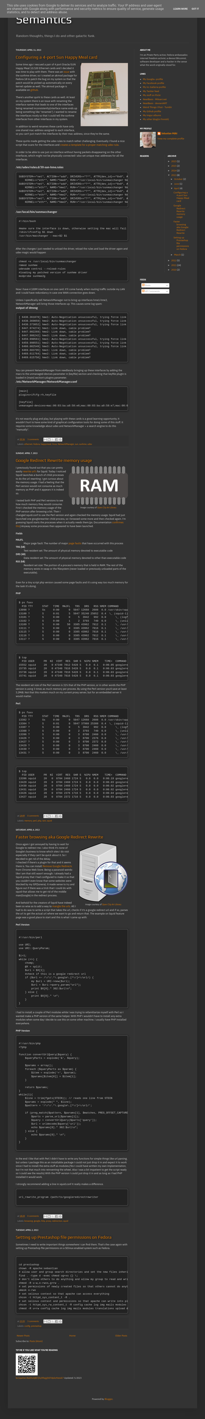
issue (66, 71)
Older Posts (121, 1338)
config (27, 1328)
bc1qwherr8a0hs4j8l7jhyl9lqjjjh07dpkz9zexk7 (39, 1380)
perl (35, 822)
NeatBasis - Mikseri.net (155, 99)
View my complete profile (170, 138)
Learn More (180, 9)
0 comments (33, 817)
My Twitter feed (151, 91)
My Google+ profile (153, 79)
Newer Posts (23, 1338)
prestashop (36, 1328)
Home (72, 1338)
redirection (57, 1223)
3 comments (33, 440)
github (34, 89)
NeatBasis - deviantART (155, 103)
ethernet (28, 445)
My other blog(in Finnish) (156, 119)
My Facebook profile (153, 83)
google (37, 1223)
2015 (174, 165)
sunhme (83, 445)
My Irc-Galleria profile (154, 87)
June (177, 183)
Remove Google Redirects (57, 867)
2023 (174, 161)
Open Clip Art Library (106, 508)
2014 (174, 170)
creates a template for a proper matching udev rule (89, 144)
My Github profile (152, 111)
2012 (174, 260)
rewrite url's (29, 472)
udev (90, 445)
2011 (174, 265)
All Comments (151, 291)
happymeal (46, 445)
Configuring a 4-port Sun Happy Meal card (56, 57)
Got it (195, 9)
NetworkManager (66, 445)
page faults (75, 544)
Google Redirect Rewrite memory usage (54, 461)
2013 (174, 175)
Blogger (109, 1401)
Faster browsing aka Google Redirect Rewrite (59, 838)
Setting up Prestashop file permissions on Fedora (64, 1239)
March (177, 254)
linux (54, 445)
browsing (28, 1223)
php (39, 822)
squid (49, 822)
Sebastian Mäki (169, 133)
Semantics (44, 19)
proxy (48, 1223)
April (177, 188)
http (43, 1223)
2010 (174, 269)
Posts (146, 285)
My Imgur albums (152, 115)
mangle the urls (61, 908)
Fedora (36, 445)
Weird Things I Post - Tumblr (157, 107)
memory (28, 822)
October (178, 179)
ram (44, 822)
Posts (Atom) (36, 1343)
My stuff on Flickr (152, 95)
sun (76, 445)
